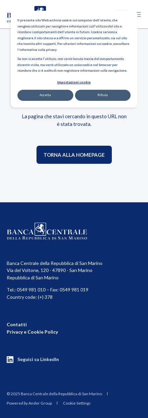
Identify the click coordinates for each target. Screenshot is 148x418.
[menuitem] (54, 393)
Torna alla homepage (74, 155)
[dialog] (74, 59)
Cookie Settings (77, 403)
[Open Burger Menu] (138, 14)
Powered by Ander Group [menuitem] (29, 403)
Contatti (17, 324)
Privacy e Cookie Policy (32, 332)
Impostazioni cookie (74, 82)
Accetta (45, 95)
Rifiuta (102, 95)
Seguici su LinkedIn (38, 359)
